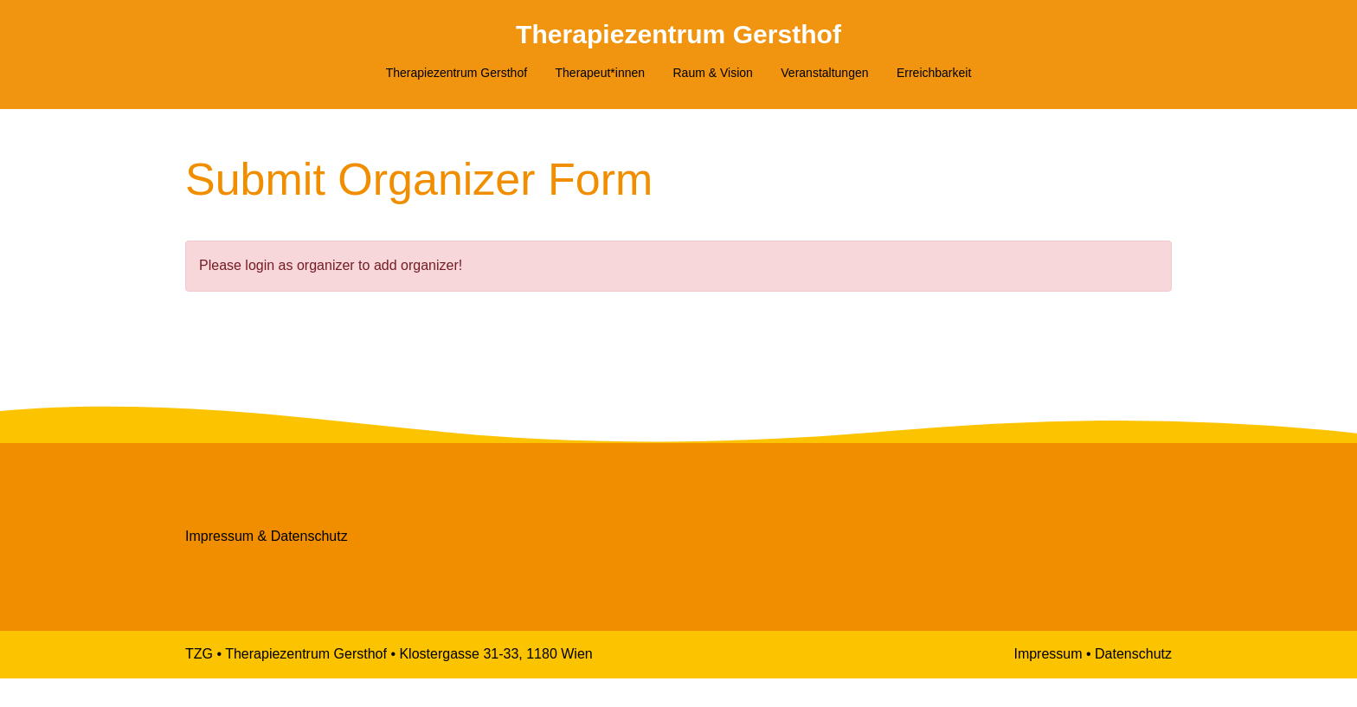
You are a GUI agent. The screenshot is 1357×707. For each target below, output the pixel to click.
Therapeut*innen (601, 73)
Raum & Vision (713, 73)
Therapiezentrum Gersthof (678, 33)
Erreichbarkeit (934, 73)
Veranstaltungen (824, 73)
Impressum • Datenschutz (1092, 682)
